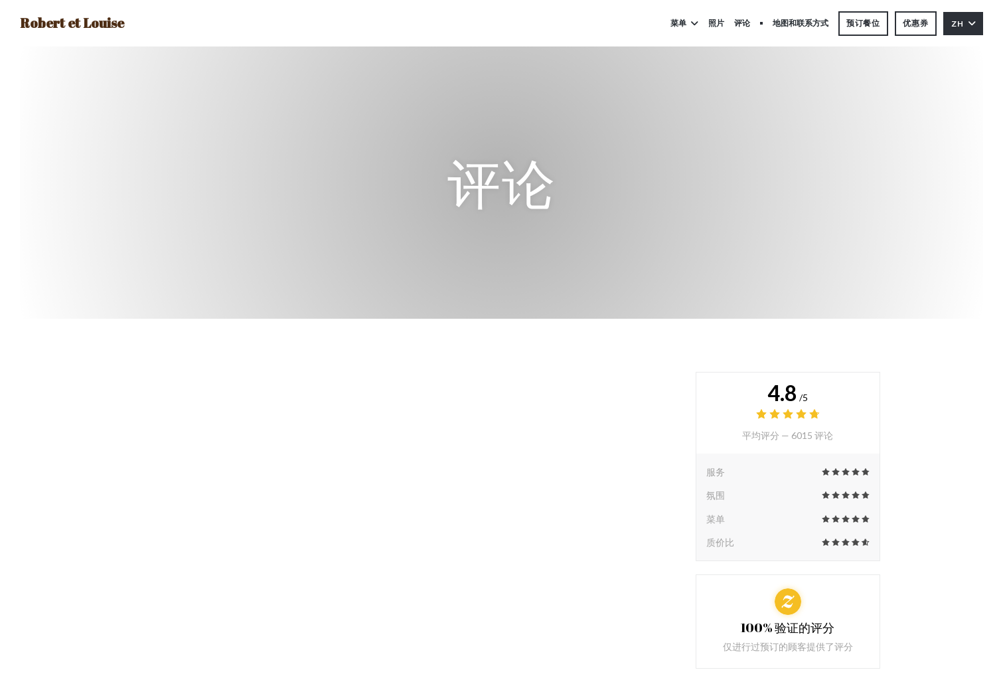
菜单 (684, 23)
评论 (742, 23)
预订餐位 (863, 23)
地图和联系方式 (800, 23)
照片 (716, 23)
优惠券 (916, 23)
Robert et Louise (72, 23)
